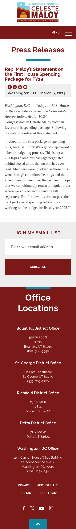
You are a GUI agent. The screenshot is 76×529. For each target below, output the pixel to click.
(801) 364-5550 (38, 351)
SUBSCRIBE (38, 266)
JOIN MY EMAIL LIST (38, 233)
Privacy (24, 485)
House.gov (48, 493)
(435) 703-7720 (38, 381)
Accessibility (47, 485)
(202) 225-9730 (38, 471)
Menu (62, 34)
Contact (26, 493)
